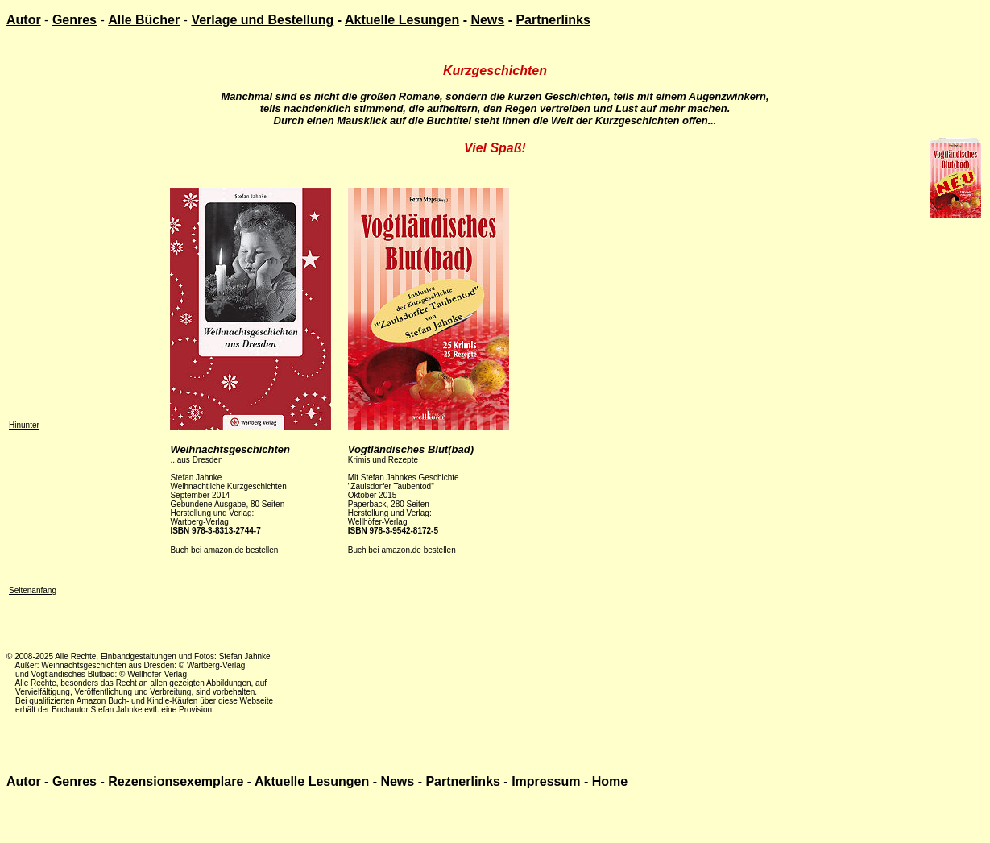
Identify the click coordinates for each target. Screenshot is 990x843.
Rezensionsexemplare (175, 781)
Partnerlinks (553, 20)
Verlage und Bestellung (262, 20)
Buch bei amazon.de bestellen (224, 550)
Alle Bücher (144, 20)
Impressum (546, 781)
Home (610, 781)
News (487, 20)
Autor (23, 20)
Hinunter (24, 425)
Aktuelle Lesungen (402, 20)
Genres (74, 20)
